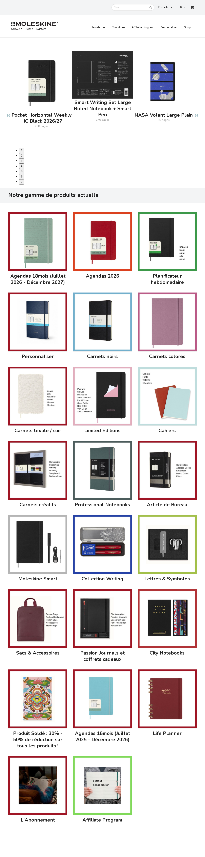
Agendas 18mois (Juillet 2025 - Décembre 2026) (102, 736)
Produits (165, 7)
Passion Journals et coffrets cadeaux (102, 656)
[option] (41, 85)
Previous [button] (8, 113)
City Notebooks (167, 653)
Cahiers (167, 430)
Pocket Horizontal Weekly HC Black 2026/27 (42, 118)
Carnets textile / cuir (38, 430)
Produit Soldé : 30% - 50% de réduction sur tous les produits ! (37, 739)
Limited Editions (102, 430)
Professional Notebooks (102, 505)
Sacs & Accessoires (38, 653)
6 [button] (21, 176)
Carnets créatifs (38, 505)
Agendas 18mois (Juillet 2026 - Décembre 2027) (37, 279)
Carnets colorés (167, 356)
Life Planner (167, 733)
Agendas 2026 (102, 276)
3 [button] (21, 161)
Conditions (118, 27)
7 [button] (21, 182)
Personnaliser (169, 27)
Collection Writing (102, 579)
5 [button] (21, 171)
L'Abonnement (38, 820)
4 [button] (21, 166)
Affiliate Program (142, 27)
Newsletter (98, 27)
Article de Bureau (167, 505)
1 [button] (21, 150)
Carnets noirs (102, 356)
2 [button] (21, 156)
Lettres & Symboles (167, 579)
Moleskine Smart (37, 579)
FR (182, 7)
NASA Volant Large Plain (164, 115)
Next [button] (197, 113)
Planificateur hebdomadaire (167, 279)
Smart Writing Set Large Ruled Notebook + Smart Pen (102, 108)
